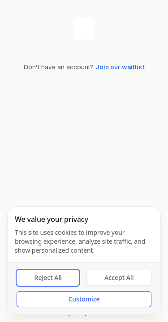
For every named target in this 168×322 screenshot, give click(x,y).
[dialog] (84, 260)
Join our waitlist (120, 67)
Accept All (119, 277)
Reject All (48, 277)
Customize (83, 299)
